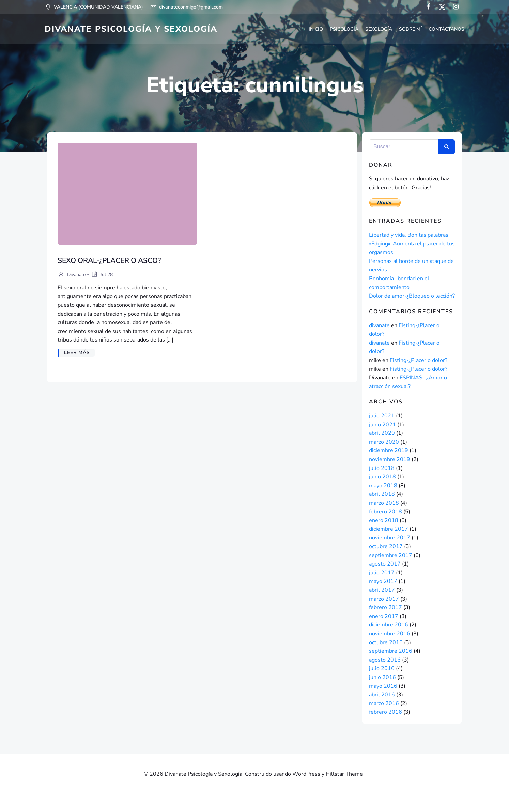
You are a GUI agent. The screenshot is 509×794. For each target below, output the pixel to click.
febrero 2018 (385, 511)
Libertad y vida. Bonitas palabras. (409, 235)
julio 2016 (382, 668)
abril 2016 (382, 694)
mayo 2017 (383, 581)
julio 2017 (382, 572)
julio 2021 (382, 415)
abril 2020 (382, 433)
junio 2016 (382, 677)
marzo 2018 (384, 503)
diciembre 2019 (388, 450)
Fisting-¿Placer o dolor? (418, 360)
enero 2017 (383, 616)
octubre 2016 (386, 642)
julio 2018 (382, 468)
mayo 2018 (383, 485)
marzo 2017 (384, 599)
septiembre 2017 (390, 555)
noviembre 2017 (389, 537)
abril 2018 (382, 494)
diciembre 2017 (388, 529)
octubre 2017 (386, 546)
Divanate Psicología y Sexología (131, 28)
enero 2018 (383, 520)
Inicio (316, 29)
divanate (72, 275)
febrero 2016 (385, 712)
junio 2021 (382, 424)
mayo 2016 (383, 686)
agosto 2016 (385, 660)
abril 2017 (382, 590)
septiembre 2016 (390, 651)
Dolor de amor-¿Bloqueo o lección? (412, 296)
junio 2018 (382, 476)
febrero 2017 (385, 607)
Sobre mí (410, 29)
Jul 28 (102, 275)
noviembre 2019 (389, 459)
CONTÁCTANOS (446, 29)
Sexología (378, 29)
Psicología (344, 29)
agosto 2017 (385, 564)
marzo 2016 (384, 703)
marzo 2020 (384, 442)
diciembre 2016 (388, 625)
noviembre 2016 (389, 633)
